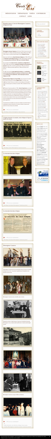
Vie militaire (42, 160)
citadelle (41, 131)
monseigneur (15, 111)
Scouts (41, 157)
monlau (6, 426)
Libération (38, 141)
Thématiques (23, 13)
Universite (44, 159)
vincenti (29, 426)
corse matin (42, 133)
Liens (30, 16)
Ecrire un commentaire (13, 109)
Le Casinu (40, 47)
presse (24, 147)
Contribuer (41, 13)
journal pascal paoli (41, 139)
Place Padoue (39, 152)
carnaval (44, 130)
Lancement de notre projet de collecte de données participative (43, 99)
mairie (10, 147)
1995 (41, 128)
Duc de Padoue (39, 136)
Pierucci (46, 151)
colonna (44, 131)
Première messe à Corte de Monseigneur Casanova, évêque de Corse (17, 24)
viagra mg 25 (40, 101)
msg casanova (21, 111)
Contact (22, 16)
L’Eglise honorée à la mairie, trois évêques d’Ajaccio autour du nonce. (17, 118)
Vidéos (32, 13)
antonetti (9, 425)
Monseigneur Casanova (17, 147)
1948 (41, 126)
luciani (25, 425)
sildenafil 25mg (41, 107)
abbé (5, 425)
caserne (38, 131)
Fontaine (44, 136)
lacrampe (11, 205)
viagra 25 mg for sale (42, 95)
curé (12, 425)
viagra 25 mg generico (42, 114)
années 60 (45, 128)
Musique (39, 149)
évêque (6, 111)
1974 (46, 126)
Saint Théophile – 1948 (44, 79)
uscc (38, 161)
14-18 (38, 126)
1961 (44, 126)
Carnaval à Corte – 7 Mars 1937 (44, 66)
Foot (39, 137)
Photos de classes (41, 150)
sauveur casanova (23, 426)
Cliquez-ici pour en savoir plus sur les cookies (10, 437)
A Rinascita (40, 130)
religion (39, 154)
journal (45, 138)
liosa (23, 425)
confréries (38, 133)
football (42, 138)
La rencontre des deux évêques (11, 153)
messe (10, 111)
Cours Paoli (44, 134)
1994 (38, 128)
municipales (40, 147)
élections (16, 425)
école (42, 162)
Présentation (10, 13)
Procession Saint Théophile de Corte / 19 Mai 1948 (44, 73)
